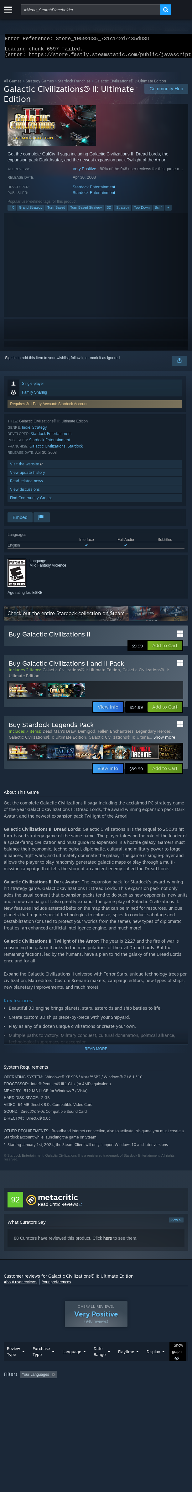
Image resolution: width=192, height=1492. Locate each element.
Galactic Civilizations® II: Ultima (119, 740)
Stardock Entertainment (94, 190)
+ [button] (168, 211)
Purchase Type (41, 1364)
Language (71, 1364)
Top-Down (142, 211)
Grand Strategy (30, 211)
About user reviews (20, 1285)
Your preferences (56, 1285)
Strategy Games (40, 84)
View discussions (25, 493)
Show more (164, 740)
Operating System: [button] (83, 1395)
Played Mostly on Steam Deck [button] (30, 1395)
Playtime (126, 1364)
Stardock (75, 450)
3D (109, 211)
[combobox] (90, 9)
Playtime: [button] (147, 1387)
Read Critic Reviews (58, 1208)
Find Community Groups (31, 501)
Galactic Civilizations (47, 450)
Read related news (26, 484)
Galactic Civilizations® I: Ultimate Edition (81, 673)
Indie (26, 431)
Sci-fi (158, 211)
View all (176, 1224)
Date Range (100, 1364)
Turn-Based (56, 211)
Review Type (13, 1364)
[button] (165, 649)
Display (153, 1364)
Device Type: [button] (163, 1395)
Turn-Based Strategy (86, 211)
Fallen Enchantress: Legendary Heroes (134, 734)
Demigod (86, 734)
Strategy (122, 211)
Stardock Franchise (74, 84)
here (107, 1241)
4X (12, 211)
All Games (13, 84)
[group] (96, 1391)
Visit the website (27, 467)
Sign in (11, 361)
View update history (27, 476)
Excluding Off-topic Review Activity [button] (98, 1387)
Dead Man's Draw (59, 734)
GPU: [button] (136, 1395)
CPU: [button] (115, 1395)
